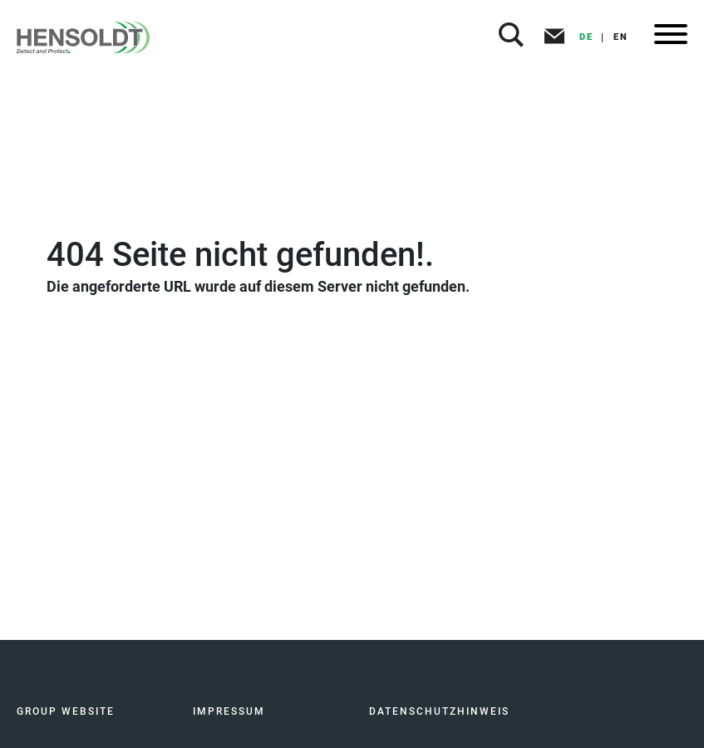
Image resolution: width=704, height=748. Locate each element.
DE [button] (586, 37)
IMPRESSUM (229, 711)
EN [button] (620, 37)
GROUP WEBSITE (66, 711)
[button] (511, 37)
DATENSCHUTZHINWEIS (439, 711)
